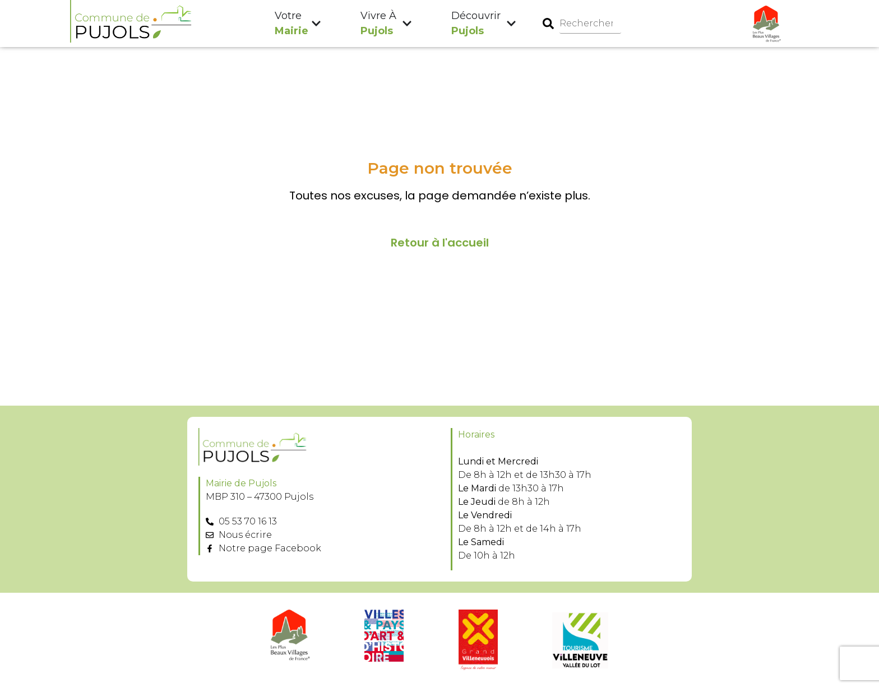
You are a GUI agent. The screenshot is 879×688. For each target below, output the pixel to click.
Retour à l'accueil (440, 243)
